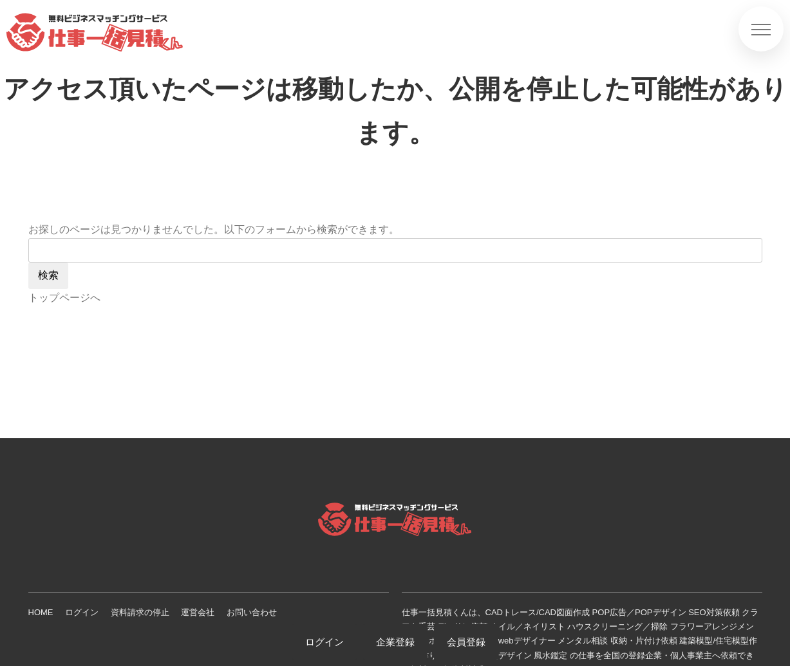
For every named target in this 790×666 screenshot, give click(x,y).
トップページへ (64, 297)
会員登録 (466, 641)
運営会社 (197, 612)
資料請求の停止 (140, 612)
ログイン (82, 612)
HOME (40, 612)
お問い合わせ (252, 612)
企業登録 (395, 641)
